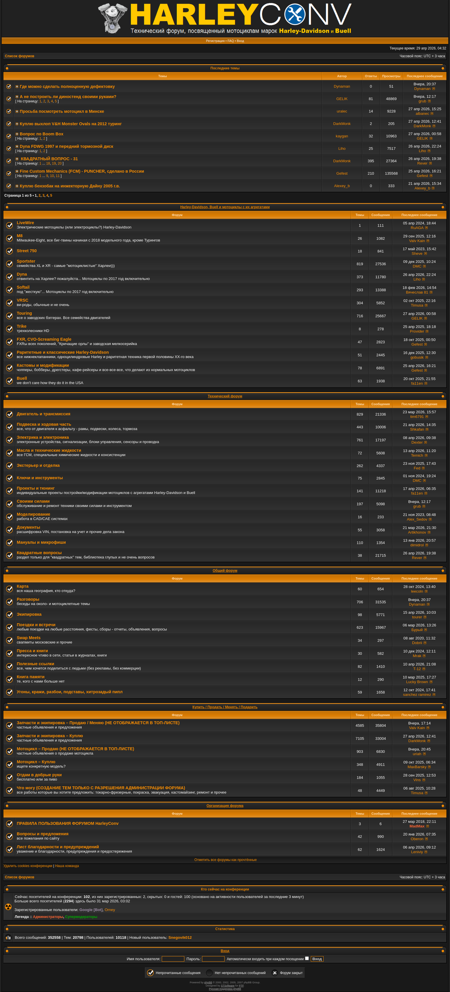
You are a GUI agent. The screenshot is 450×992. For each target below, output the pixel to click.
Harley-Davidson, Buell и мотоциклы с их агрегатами (225, 207)
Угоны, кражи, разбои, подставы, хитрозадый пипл (70, 691)
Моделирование (33, 514)
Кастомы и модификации (43, 365)
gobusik (416, 357)
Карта (23, 586)
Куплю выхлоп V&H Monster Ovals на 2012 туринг (71, 123)
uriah (417, 754)
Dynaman (342, 86)
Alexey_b (342, 186)
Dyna (22, 274)
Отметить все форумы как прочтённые (225, 860)
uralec (342, 111)
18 (48, 163)
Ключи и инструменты (40, 477)
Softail (23, 287)
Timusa (417, 305)
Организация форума (225, 806)
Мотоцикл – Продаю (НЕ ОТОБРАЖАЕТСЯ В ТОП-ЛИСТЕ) (75, 748)
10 (52, 176)
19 (54, 163)
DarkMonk (342, 123)
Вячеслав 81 (417, 292)
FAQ (230, 41)
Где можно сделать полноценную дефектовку (67, 86)
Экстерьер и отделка (38, 465)
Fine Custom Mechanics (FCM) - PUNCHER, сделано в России (82, 171)
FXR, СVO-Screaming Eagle (44, 339)
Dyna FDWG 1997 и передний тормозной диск (66, 146)
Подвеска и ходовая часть (44, 424)
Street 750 (27, 250)
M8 (20, 235)
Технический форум (225, 396)
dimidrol (417, 545)
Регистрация (215, 41)
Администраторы (48, 917)
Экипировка (29, 614)
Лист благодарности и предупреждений (58, 847)
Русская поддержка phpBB (225, 988)
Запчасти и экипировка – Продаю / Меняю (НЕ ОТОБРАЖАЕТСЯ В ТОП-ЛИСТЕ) (98, 722)
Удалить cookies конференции (27, 866)
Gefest (342, 173)
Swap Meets (29, 637)
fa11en (417, 383)
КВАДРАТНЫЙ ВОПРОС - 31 (49, 158)
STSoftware (227, 985)
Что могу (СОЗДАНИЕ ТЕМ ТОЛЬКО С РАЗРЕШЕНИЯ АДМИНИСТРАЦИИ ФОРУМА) (101, 788)
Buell (22, 378)
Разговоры (28, 599)
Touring (24, 313)
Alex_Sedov (417, 519)
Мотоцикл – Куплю (36, 761)
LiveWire (25, 222)
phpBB (208, 982)
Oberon (417, 839)
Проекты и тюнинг (36, 488)
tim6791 (417, 416)
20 (59, 163)
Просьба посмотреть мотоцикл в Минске (62, 111)
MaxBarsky (417, 767)
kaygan (342, 136)
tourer (417, 617)
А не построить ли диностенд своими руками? (68, 96)
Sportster (26, 261)
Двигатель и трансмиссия (43, 414)
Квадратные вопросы (39, 552)
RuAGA (417, 228)
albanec (422, 113)
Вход (240, 41)
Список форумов (19, 56)
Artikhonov (417, 532)
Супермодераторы (81, 917)
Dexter (417, 442)
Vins (416, 780)
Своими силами (33, 501)
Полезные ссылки (35, 663)
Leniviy (417, 852)
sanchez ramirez (417, 694)
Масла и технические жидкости (49, 450)
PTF (241, 985)
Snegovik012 (180, 937)
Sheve (417, 253)
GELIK (342, 99)
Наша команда (67, 866)
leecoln (417, 591)
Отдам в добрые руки (39, 774)
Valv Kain (417, 241)
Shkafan (417, 429)
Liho (342, 148)
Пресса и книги (32, 650)
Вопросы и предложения (43, 833)
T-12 (417, 669)
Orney (110, 910)
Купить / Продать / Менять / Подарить (225, 707)
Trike (22, 326)
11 (58, 176)
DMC (417, 266)
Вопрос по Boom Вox (41, 134)
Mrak (417, 656)
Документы (28, 527)
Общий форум (225, 571)
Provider (417, 331)
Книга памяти (31, 676)
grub (422, 101)
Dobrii (417, 643)
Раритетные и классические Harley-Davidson (63, 352)
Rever (422, 163)
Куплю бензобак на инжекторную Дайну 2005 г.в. (70, 186)
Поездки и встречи (36, 624)
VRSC (22, 300)
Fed (417, 468)
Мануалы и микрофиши (41, 542)
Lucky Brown (417, 682)
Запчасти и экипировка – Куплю (50, 735)
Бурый (417, 630)
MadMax (417, 826)
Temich (417, 455)
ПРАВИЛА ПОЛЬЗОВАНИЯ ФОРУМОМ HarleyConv (68, 823)
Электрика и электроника (43, 437)
